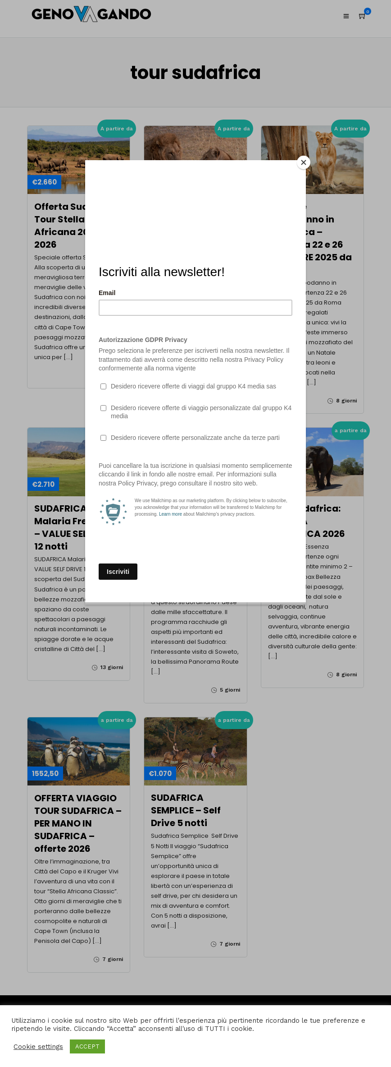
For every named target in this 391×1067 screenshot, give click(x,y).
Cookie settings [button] (38, 1047)
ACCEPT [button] (87, 1046)
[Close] (303, 162)
